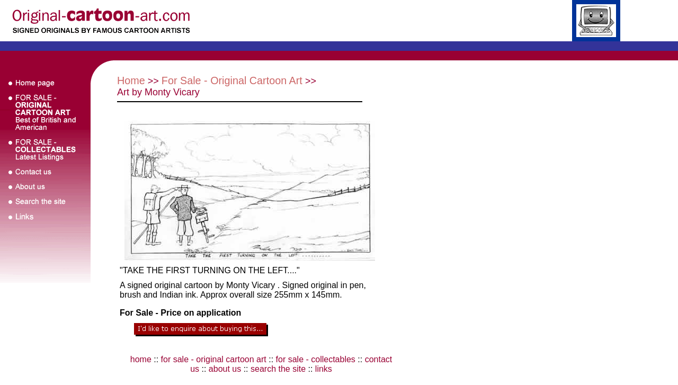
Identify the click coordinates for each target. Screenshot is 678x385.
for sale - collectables (315, 359)
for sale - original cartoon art (213, 359)
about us (225, 368)
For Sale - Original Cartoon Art (232, 80)
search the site (278, 368)
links (323, 368)
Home (131, 80)
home (140, 359)
